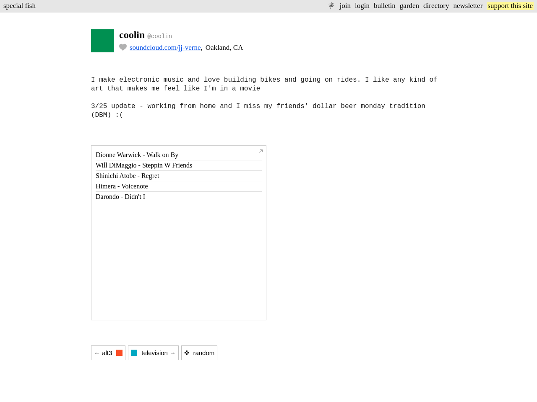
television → (153, 352)
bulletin (385, 6)
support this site (510, 6)
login (362, 6)
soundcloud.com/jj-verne (165, 48)
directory (436, 6)
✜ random (199, 352)
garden (409, 6)
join (344, 6)
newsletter (467, 6)
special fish (19, 6)
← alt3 (108, 352)
